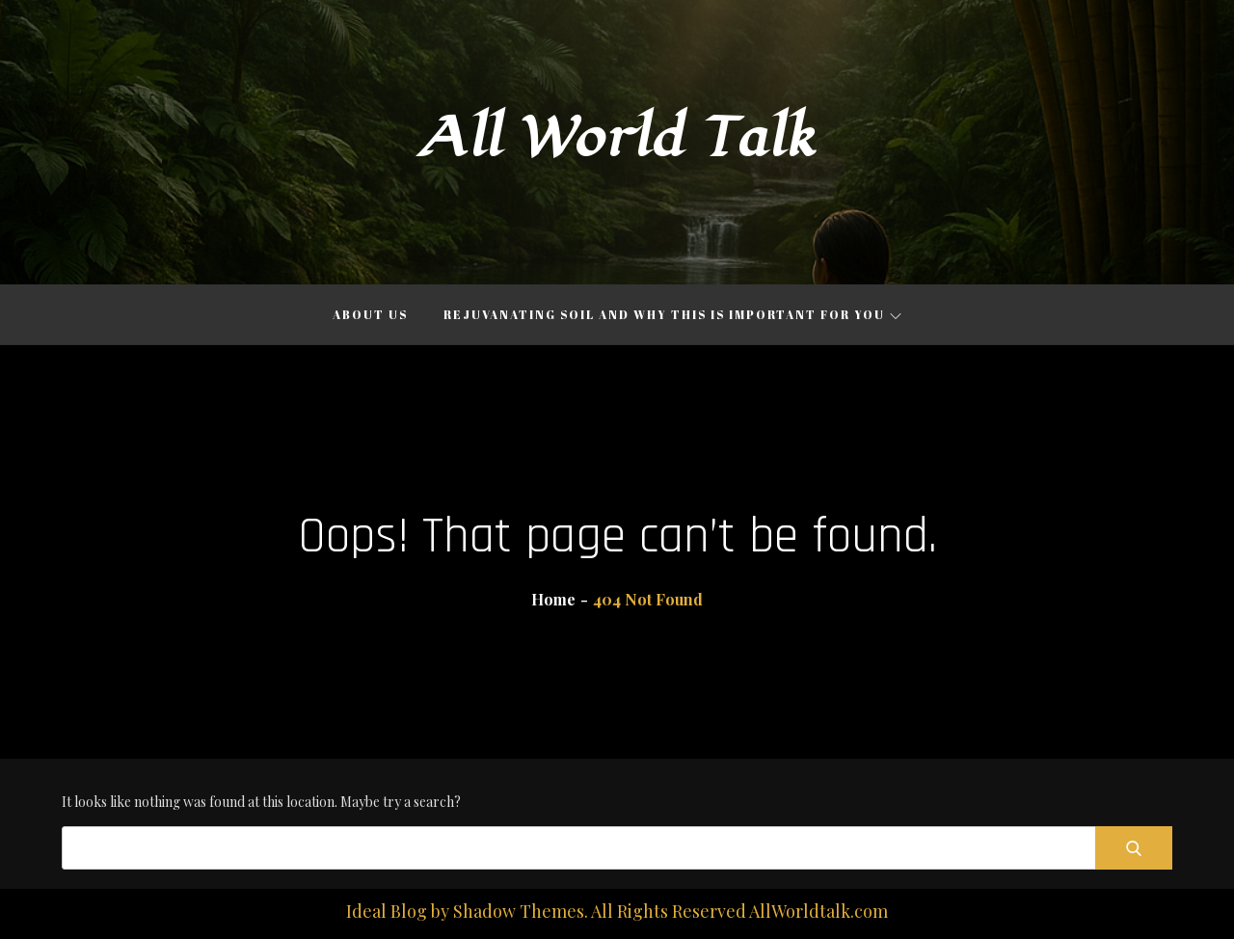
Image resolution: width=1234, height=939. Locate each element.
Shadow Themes (518, 911)
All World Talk (617, 138)
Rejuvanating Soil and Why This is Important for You (672, 314)
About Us (370, 314)
